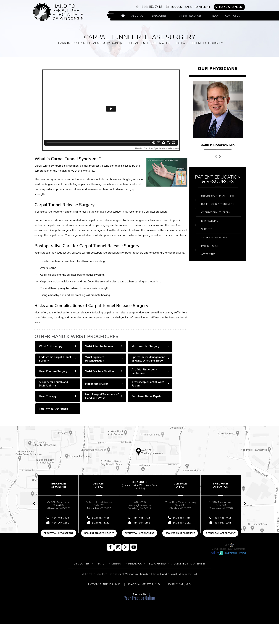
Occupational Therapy (215, 212)
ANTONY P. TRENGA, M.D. (104, 584)
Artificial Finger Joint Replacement (144, 371)
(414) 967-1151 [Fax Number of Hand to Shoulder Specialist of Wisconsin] (60, 522)
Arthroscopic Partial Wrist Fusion (147, 383)
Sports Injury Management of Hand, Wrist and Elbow (148, 358)
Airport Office (99, 485)
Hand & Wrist (160, 43)
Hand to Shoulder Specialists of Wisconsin (90, 43)
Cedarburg (139, 485)
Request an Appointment (190, 7)
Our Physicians (218, 68)
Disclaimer (81, 563)
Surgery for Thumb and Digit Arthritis (53, 383)
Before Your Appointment (217, 195)
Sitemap (117, 563)
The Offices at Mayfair (58, 485)
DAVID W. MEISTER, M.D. (144, 584)
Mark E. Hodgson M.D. (218, 145)
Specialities (159, 15)
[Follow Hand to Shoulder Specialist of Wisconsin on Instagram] (118, 547)
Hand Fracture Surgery (53, 371)
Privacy (100, 563)
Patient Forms (210, 246)
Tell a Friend (157, 563)
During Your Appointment (217, 204)
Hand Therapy (47, 396)
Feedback (135, 563)
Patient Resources (190, 15)
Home (123, 16)
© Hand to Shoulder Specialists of (103, 574)
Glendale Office (180, 485)
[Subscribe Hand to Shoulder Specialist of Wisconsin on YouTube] (133, 547)
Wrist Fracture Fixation (99, 371)
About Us (137, 15)
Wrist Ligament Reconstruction (94, 358)
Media (214, 15)
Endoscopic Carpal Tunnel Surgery (55, 358)
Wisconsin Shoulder (137, 574)
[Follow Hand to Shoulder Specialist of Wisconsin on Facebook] (110, 547)
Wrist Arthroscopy (50, 346)
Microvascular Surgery (145, 346)
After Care (208, 254)
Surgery (206, 229)
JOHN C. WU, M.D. (179, 584)
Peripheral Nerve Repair (146, 396)
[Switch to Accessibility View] (5, 616)
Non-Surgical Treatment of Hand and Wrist (102, 396)
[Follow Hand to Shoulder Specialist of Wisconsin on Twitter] (125, 547)
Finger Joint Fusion (97, 384)
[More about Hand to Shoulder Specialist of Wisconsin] (58, 11)
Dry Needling (209, 221)
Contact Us (232, 15)
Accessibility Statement (188, 563)
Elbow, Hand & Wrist (164, 574)
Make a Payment (231, 7)
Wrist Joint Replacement (100, 346)
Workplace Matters (214, 237)
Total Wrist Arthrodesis (53, 409)
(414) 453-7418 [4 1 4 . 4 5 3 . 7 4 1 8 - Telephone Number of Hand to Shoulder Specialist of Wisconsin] (151, 7)
